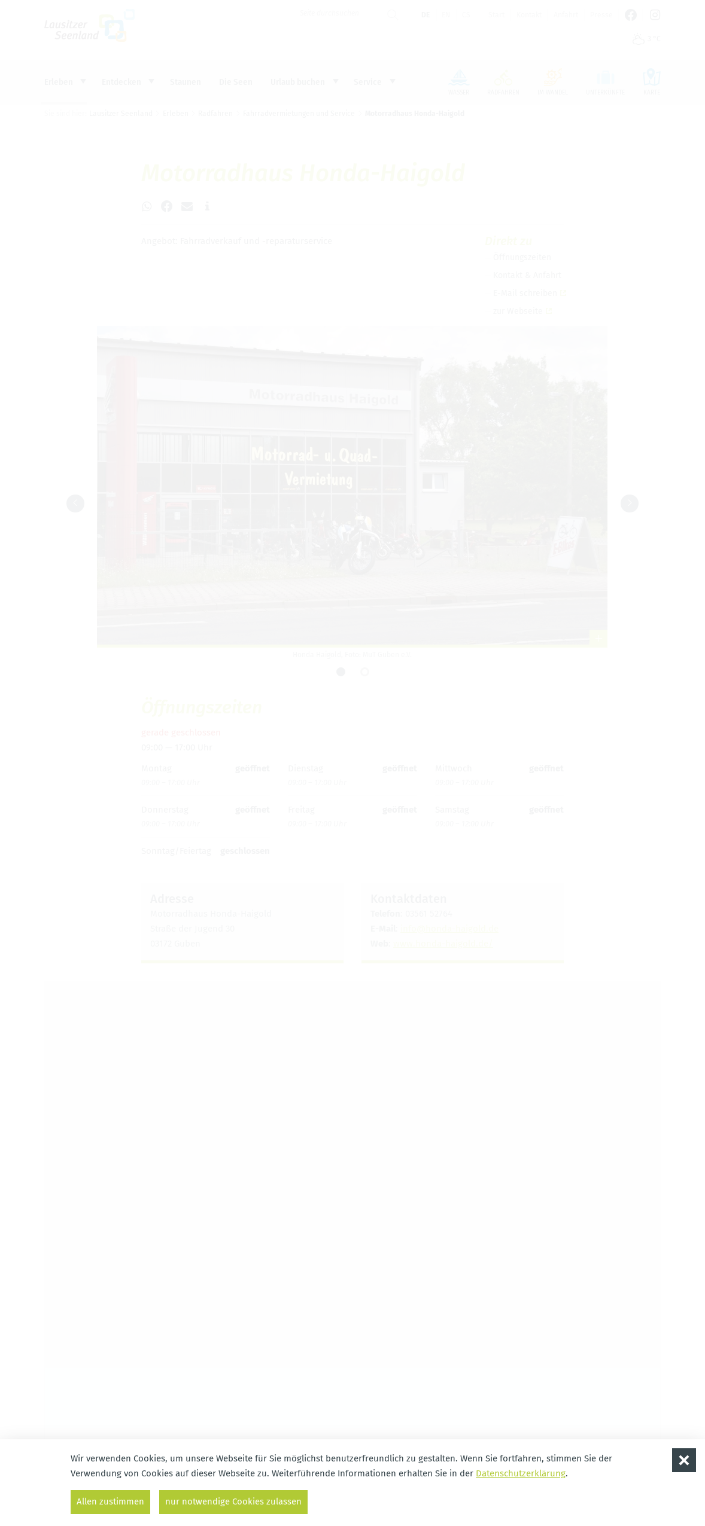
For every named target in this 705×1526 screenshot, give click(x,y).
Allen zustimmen (110, 1501)
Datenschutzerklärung (521, 1473)
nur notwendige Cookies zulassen (233, 1501)
